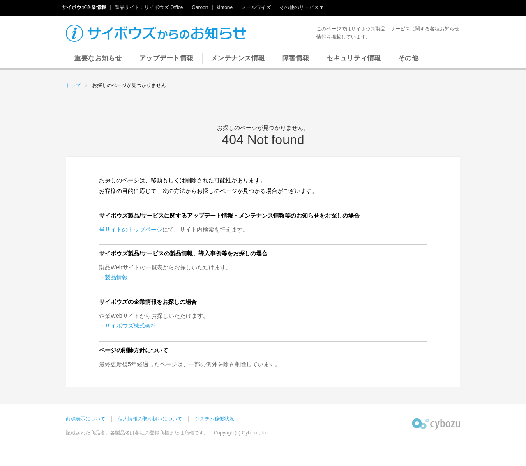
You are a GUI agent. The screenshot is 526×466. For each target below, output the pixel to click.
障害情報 (295, 58)
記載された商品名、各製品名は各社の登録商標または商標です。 (137, 433)
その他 (408, 58)
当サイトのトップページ (130, 229)
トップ (73, 85)
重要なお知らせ (98, 58)
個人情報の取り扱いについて (150, 419)
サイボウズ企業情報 (84, 7)
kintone (225, 7)
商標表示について (85, 419)
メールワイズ (256, 7)
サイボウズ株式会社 (131, 325)
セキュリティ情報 (354, 58)
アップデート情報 (166, 58)
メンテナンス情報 (238, 58)
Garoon (199, 7)
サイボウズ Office (163, 7)
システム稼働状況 (214, 419)
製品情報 (116, 277)
